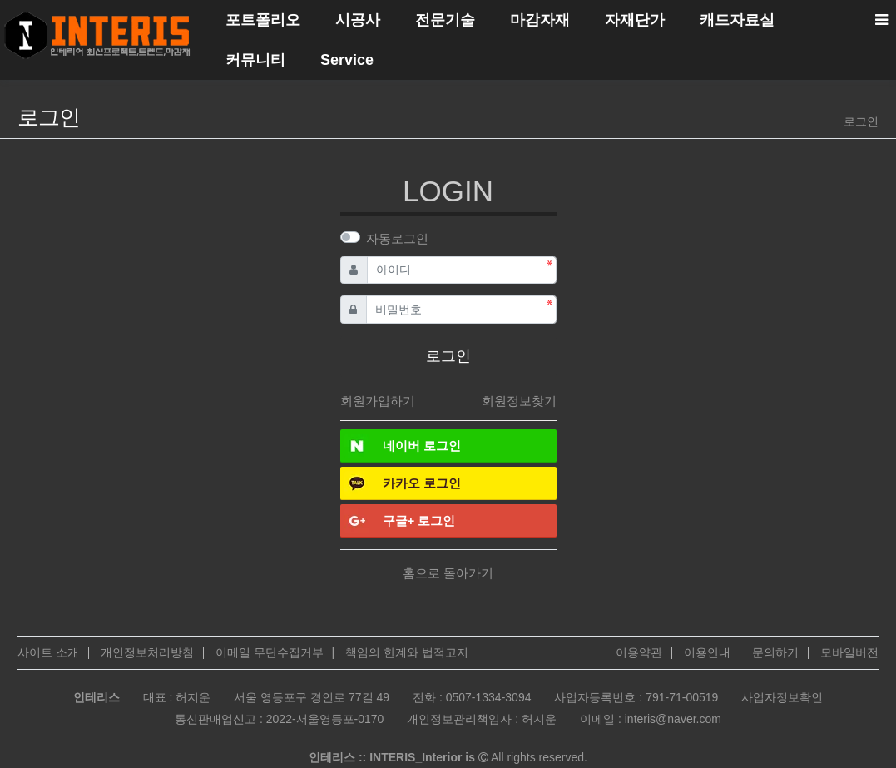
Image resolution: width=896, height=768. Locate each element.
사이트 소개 (48, 652)
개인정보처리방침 (147, 652)
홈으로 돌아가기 (448, 573)
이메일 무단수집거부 (269, 652)
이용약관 (639, 652)
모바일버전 (849, 652)
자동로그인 (397, 238)
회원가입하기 (377, 401)
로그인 (861, 121)
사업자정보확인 (782, 697)
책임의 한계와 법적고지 (406, 652)
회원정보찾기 (519, 401)
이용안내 (707, 652)
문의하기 (775, 652)
